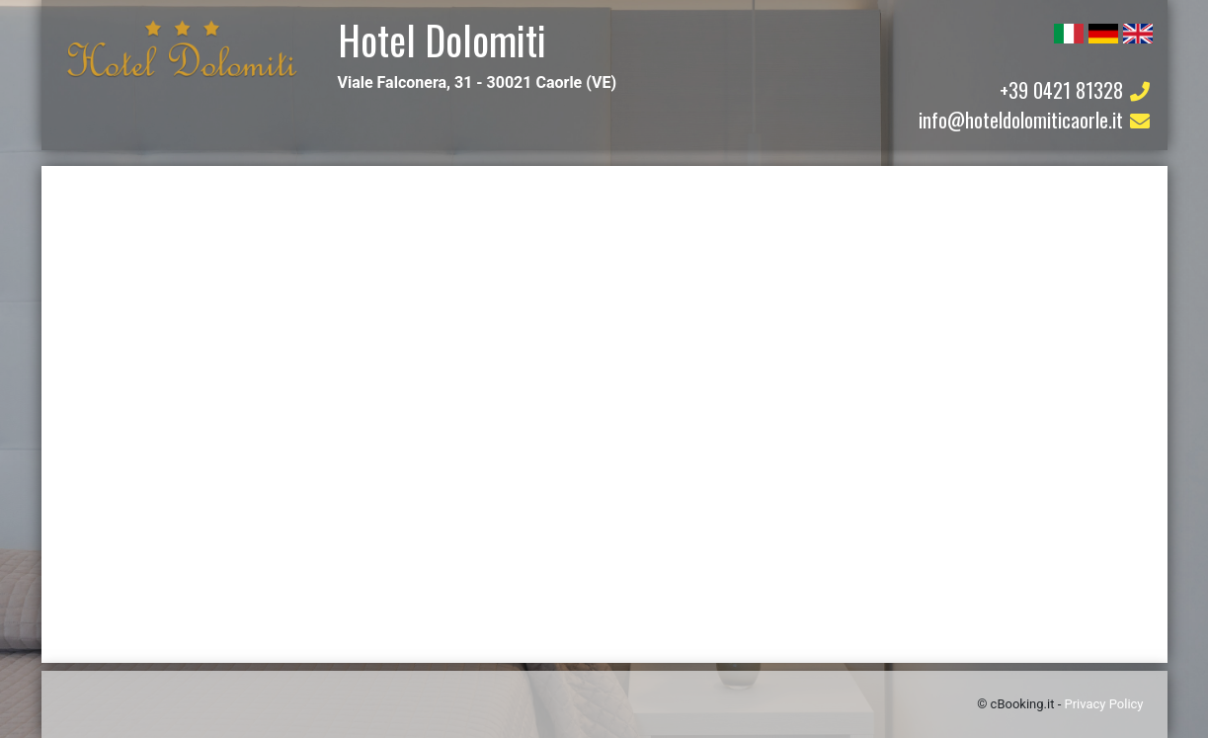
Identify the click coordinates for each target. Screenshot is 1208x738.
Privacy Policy (1103, 704)
